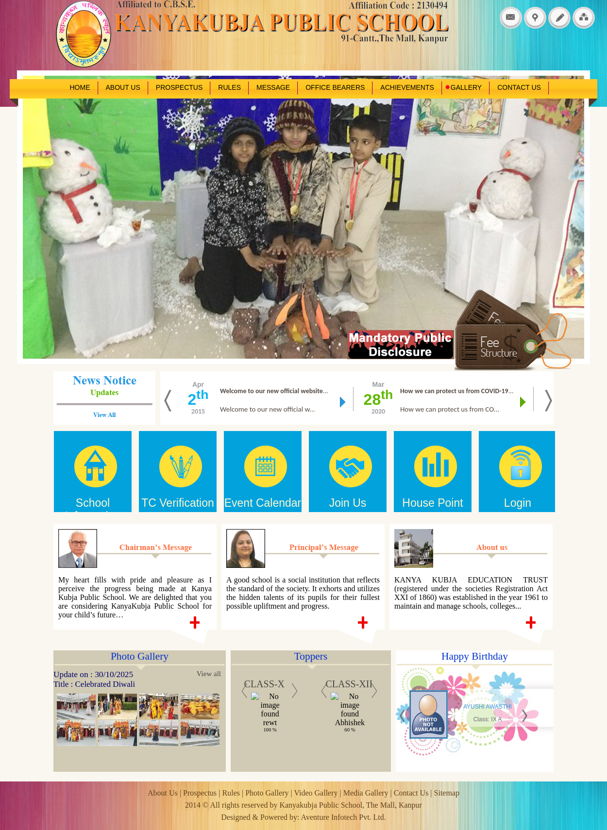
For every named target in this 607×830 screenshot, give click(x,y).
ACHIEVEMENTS (407, 87)
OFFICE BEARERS (335, 87)
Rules (231, 793)
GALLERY (463, 87)
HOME (80, 87)
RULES (229, 87)
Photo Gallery (266, 793)
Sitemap (446, 793)
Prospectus (201, 793)
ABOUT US (123, 87)
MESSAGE (273, 87)
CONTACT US (519, 87)
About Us (164, 793)
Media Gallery (365, 793)
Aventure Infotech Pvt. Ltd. (343, 817)
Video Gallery (316, 793)
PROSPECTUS (179, 87)
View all (209, 674)
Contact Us (411, 793)
